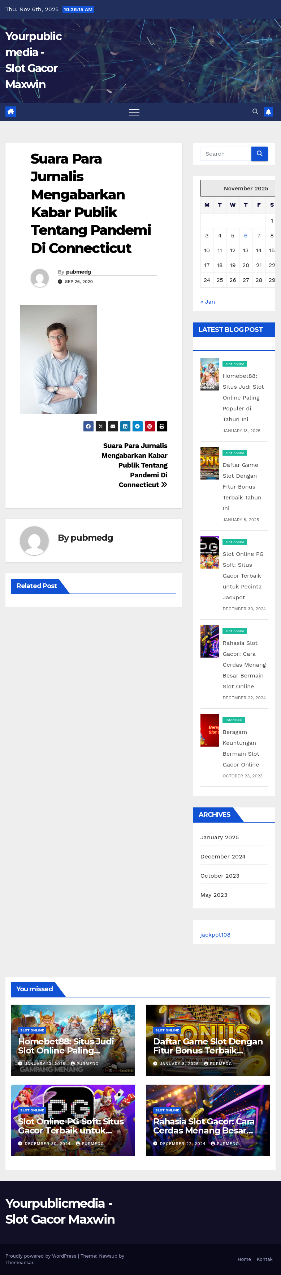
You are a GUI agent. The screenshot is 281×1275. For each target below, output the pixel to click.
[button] (255, 111)
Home (244, 1259)
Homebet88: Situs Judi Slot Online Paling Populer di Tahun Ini (243, 397)
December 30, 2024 (49, 1143)
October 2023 (219, 875)
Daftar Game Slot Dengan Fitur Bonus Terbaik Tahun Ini (241, 486)
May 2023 (214, 894)
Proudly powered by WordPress (41, 1256)
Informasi (233, 720)
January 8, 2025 (180, 1063)
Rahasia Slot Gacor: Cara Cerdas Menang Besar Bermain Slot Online (244, 664)
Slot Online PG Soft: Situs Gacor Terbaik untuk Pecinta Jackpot (243, 575)
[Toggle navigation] (134, 112)
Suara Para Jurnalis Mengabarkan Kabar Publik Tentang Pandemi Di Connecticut (134, 465)
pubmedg (78, 272)
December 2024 (223, 856)
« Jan (207, 301)
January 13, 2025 (46, 1063)
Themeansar (19, 1262)
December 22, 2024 (184, 1143)
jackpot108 (215, 934)
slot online (234, 364)
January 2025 (219, 837)
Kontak (265, 1259)
